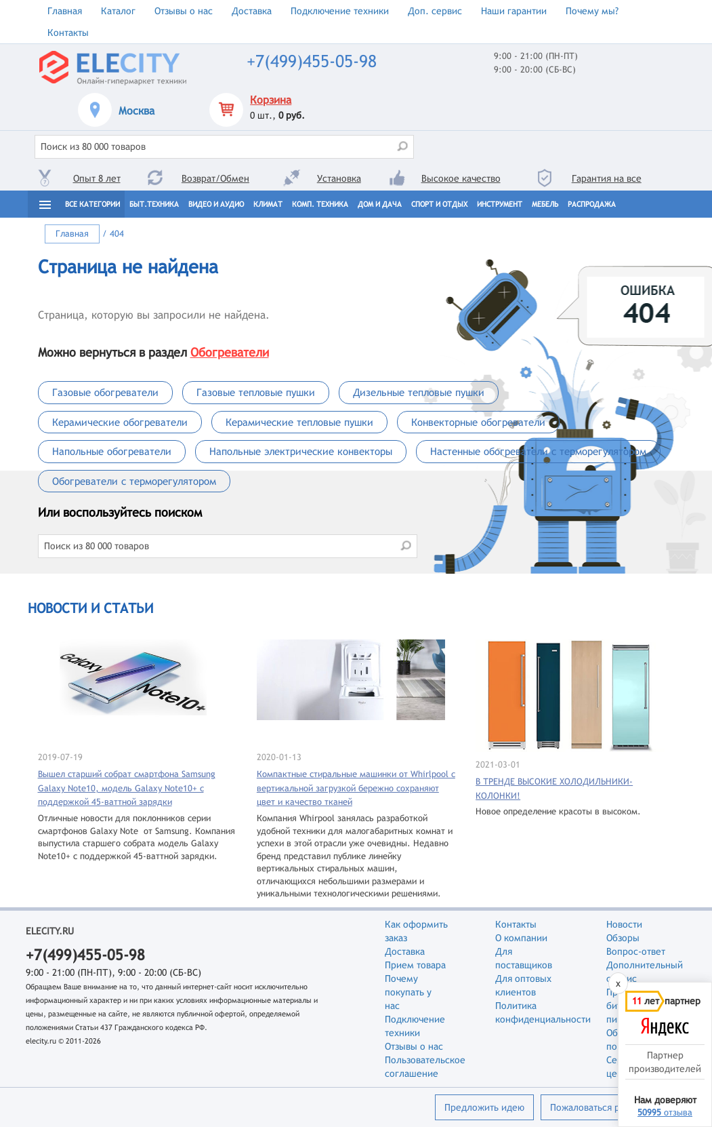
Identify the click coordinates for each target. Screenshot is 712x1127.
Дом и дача (380, 204)
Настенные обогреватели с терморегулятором (538, 451)
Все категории (92, 204)
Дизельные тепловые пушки (418, 392)
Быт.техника (154, 204)
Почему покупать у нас (408, 992)
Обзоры (623, 937)
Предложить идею (484, 1107)
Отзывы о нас (183, 10)
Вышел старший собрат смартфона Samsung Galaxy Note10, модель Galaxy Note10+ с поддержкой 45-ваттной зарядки (126, 788)
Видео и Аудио (216, 204)
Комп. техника (320, 204)
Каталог (118, 10)
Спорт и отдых (439, 204)
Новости (624, 924)
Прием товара (415, 965)
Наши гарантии (514, 10)
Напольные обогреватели (111, 451)
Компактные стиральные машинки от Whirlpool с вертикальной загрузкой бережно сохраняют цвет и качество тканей (356, 788)
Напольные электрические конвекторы (300, 451)
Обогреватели (229, 352)
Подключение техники (340, 10)
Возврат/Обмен (215, 178)
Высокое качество (461, 178)
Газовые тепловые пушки (255, 392)
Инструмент (499, 204)
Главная (64, 10)
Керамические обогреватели (120, 422)
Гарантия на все (607, 178)
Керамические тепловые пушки (299, 422)
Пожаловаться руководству (609, 1107)
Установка (339, 178)
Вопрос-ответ (635, 951)
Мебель (545, 204)
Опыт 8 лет (97, 178)
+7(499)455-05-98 (312, 61)
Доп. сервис (435, 10)
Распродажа (592, 204)
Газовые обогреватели (105, 392)
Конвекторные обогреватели (478, 422)
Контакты (68, 32)
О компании (521, 937)
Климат (267, 204)
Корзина (270, 100)
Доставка (252, 10)
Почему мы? (592, 10)
